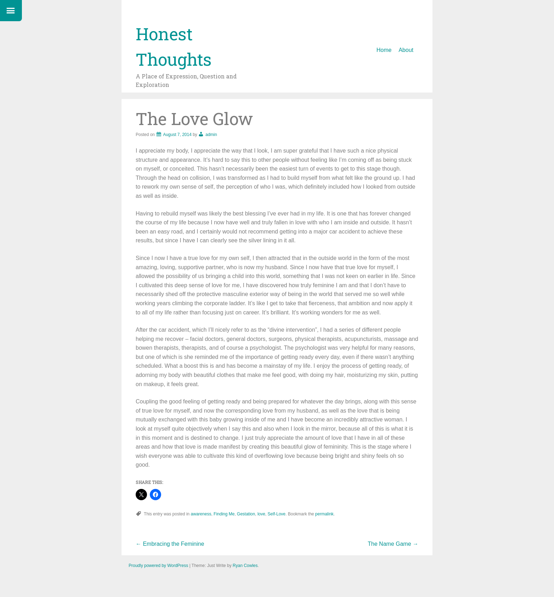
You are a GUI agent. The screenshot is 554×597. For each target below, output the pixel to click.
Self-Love (276, 514)
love (261, 514)
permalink (324, 514)
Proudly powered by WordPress (158, 565)
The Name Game (393, 544)
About (406, 50)
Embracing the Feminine (170, 544)
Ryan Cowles (245, 565)
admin (211, 134)
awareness (201, 514)
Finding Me (224, 514)
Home (384, 50)
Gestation (246, 514)
